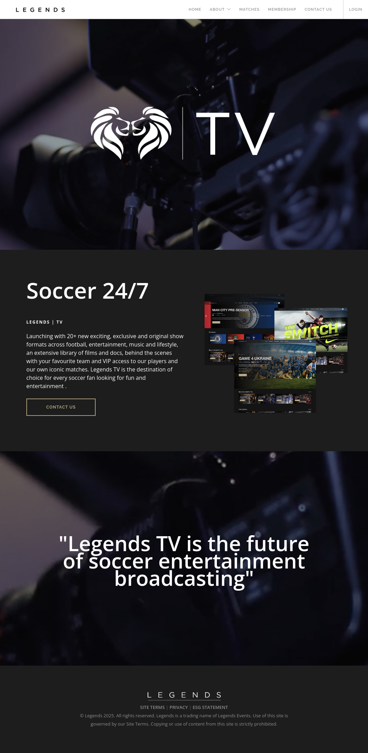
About (217, 9)
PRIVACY (178, 707)
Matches (249, 9)
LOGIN (355, 9)
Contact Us (318, 9)
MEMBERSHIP (282, 9)
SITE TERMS (152, 707)
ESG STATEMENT (210, 707)
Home (195, 9)
